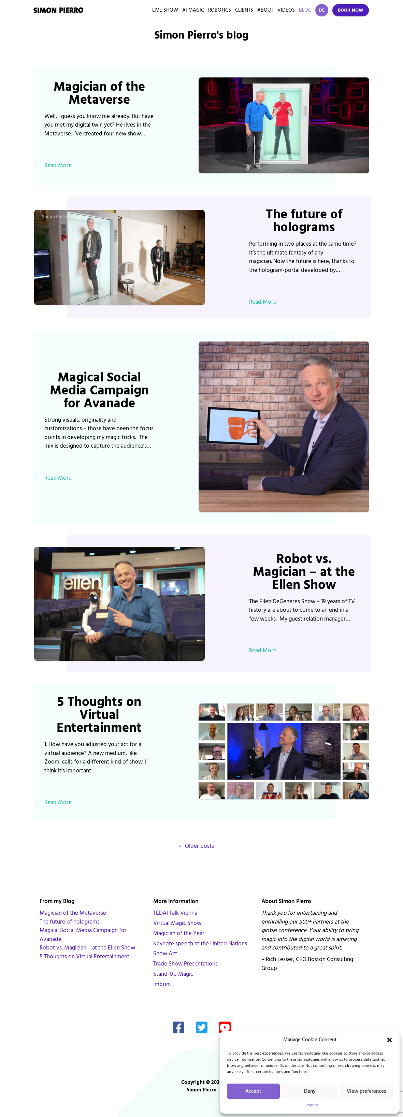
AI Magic (193, 10)
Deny (310, 1091)
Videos (286, 10)
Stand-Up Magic (173, 974)
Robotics (219, 10)
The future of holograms (304, 221)
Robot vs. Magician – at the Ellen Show (304, 572)
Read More (58, 165)
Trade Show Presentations (185, 964)
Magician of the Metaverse (99, 93)
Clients (244, 10)
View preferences (366, 1091)
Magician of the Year (178, 933)
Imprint (311, 1105)
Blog (305, 10)
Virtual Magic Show (177, 923)
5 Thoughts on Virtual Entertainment (99, 715)
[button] (389, 1039)
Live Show (165, 10)
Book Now (350, 10)
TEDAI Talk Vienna (175, 913)
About (265, 10)
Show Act (165, 953)
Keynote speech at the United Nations (200, 944)
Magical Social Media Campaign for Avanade (99, 390)
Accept (253, 1091)
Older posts (196, 846)
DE (322, 10)
